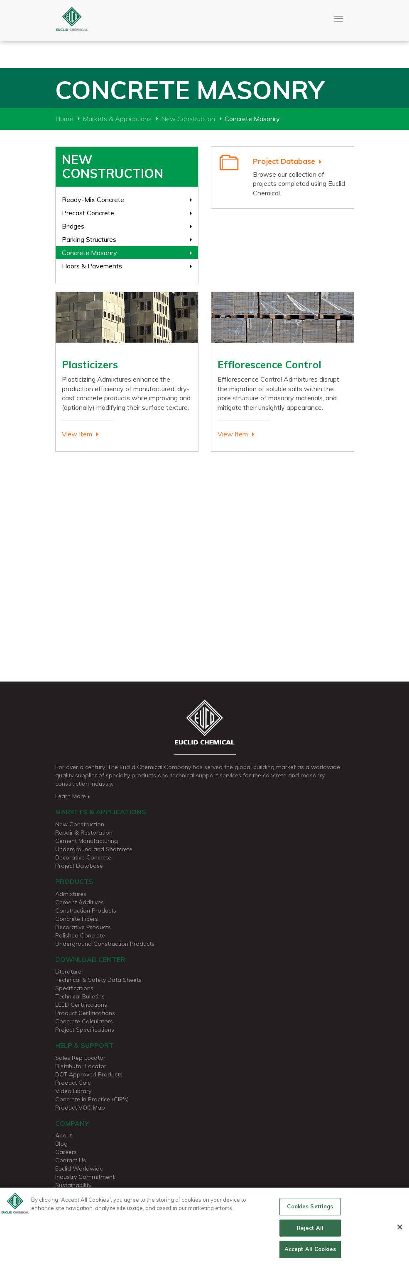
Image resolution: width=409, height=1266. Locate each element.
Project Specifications (84, 1029)
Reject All (310, 1231)
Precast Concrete (88, 213)
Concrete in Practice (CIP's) (92, 1099)
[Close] (400, 1231)
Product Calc (73, 1082)
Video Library (73, 1091)
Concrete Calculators (84, 1021)
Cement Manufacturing (86, 841)
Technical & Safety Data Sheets (98, 980)
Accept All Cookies (310, 1253)
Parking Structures (89, 239)
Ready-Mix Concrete (93, 199)
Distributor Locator (80, 1066)
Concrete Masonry (89, 252)
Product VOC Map (80, 1107)
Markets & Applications (117, 118)
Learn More (73, 796)
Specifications (74, 988)
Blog (61, 1143)
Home (64, 118)
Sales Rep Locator (80, 1057)
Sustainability (73, 1185)
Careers (66, 1152)
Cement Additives (79, 902)
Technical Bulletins (80, 996)
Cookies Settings (310, 1210)
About (63, 1135)
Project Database (284, 161)
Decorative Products (83, 927)
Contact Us (70, 1160)
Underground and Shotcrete (93, 849)
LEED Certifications (81, 1004)
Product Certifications (85, 1013)
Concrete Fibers (76, 919)
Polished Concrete (80, 935)
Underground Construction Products (104, 943)
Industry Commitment (85, 1177)
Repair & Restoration (84, 832)
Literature (68, 971)
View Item (77, 434)
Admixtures (70, 894)
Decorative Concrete (83, 857)
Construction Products (85, 910)
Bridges (73, 226)
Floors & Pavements (92, 266)
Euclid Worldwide (79, 1168)
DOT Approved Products (88, 1074)
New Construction (188, 118)
